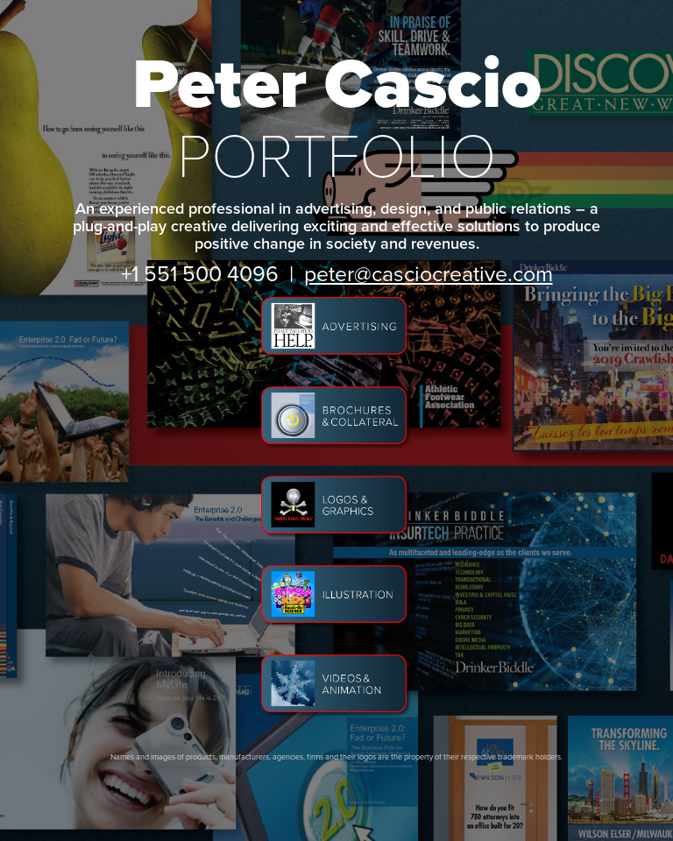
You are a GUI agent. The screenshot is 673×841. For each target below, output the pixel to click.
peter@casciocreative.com (428, 273)
